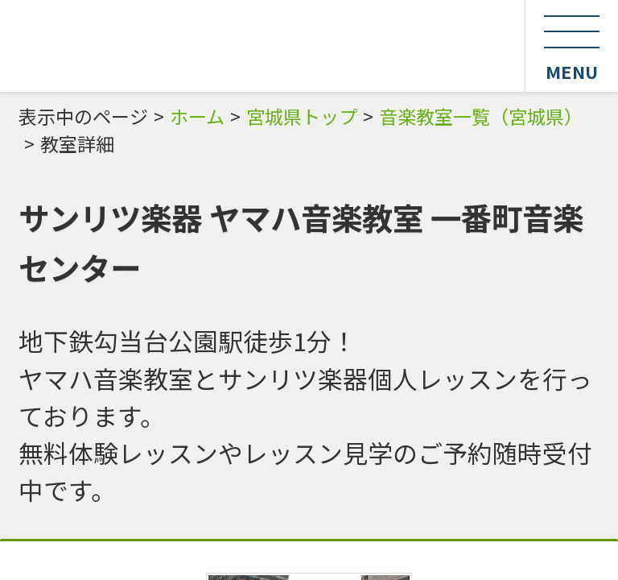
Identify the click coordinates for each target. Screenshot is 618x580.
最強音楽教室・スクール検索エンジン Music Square (262, 46)
